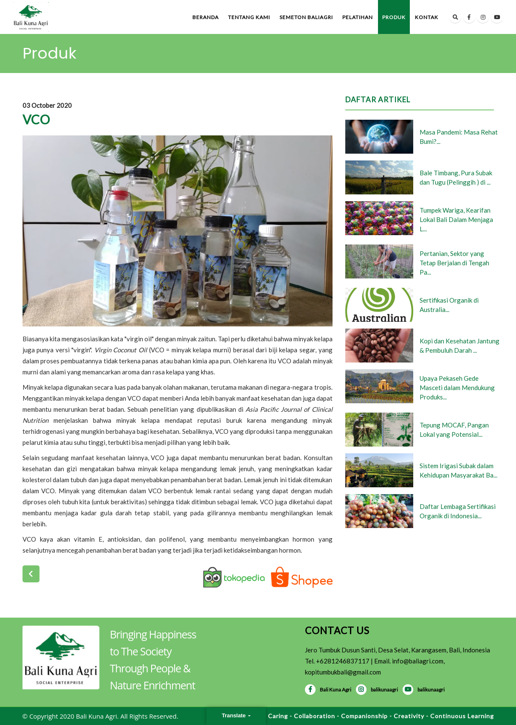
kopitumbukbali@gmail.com (343, 672)
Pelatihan (357, 17)
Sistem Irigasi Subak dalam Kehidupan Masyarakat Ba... (458, 470)
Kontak (426, 17)
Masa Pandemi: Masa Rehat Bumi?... (459, 136)
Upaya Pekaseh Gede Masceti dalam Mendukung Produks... (457, 387)
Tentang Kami (249, 17)
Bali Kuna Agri (328, 689)
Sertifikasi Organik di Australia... (449, 304)
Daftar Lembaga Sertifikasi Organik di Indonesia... (458, 511)
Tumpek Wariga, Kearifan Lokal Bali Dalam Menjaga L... (456, 219)
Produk (394, 17)
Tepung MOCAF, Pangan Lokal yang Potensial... (454, 429)
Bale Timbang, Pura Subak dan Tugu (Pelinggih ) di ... (456, 177)
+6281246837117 (342, 661)
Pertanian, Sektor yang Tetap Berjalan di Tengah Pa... (454, 263)
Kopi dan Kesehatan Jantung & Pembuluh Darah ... (459, 345)
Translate (234, 715)
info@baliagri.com (417, 661)
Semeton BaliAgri (306, 17)
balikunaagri (377, 689)
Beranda (205, 17)
